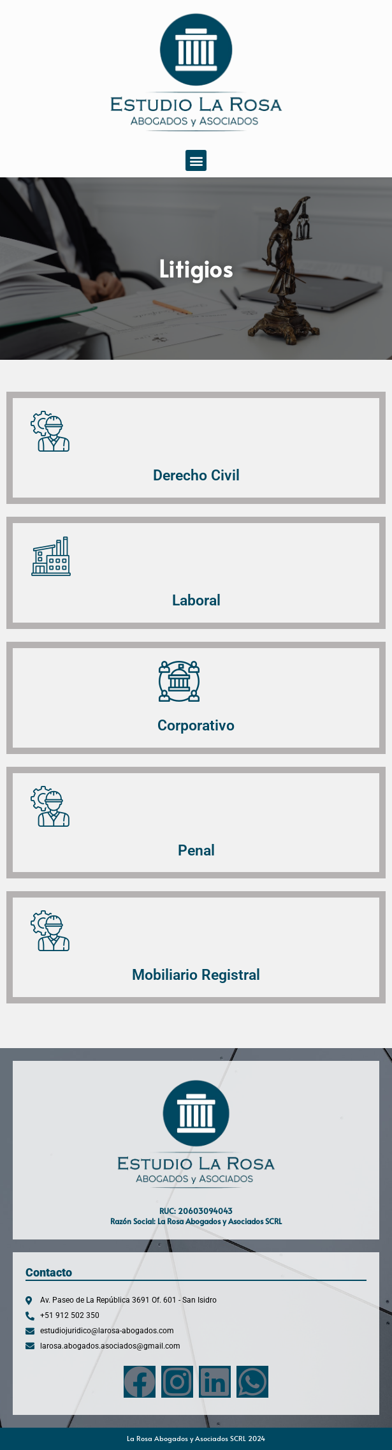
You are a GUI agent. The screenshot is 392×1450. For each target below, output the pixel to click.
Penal (196, 850)
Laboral (196, 600)
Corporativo (196, 725)
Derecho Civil (196, 475)
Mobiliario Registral (196, 975)
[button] (196, 160)
